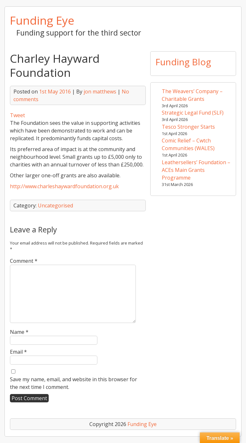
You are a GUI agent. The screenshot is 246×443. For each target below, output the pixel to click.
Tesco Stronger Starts (188, 126)
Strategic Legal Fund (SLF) (193, 112)
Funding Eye (42, 20)
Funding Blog (183, 62)
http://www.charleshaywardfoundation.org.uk (64, 186)
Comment (23, 260)
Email (18, 351)
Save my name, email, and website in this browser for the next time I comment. (73, 383)
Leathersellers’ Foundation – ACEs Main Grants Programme (196, 170)
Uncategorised (55, 205)
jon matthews (100, 91)
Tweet (17, 115)
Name (19, 331)
